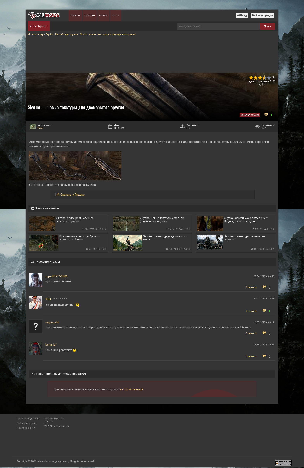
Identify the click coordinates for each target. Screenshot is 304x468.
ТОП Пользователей (57, 426)
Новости (90, 15)
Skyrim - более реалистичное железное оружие (75, 220)
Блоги (115, 15)
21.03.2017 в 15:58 (264, 299)
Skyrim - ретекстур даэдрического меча (165, 238)
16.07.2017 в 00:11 (264, 323)
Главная (75, 15)
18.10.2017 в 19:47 (264, 345)
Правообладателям (28, 419)
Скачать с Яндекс (72, 194)
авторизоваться (131, 390)
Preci (40, 128)
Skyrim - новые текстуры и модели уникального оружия (162, 220)
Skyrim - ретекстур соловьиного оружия (244, 238)
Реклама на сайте (27, 423)
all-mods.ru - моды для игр (52, 461)
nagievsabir (52, 322)
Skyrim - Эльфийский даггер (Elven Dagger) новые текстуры (246, 220)
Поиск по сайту (26, 428)
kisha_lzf (51, 345)
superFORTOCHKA (56, 277)
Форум (103, 15)
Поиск (267, 26)
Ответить (251, 287)
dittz (48, 299)
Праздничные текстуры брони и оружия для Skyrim (79, 238)
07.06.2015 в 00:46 (264, 277)
